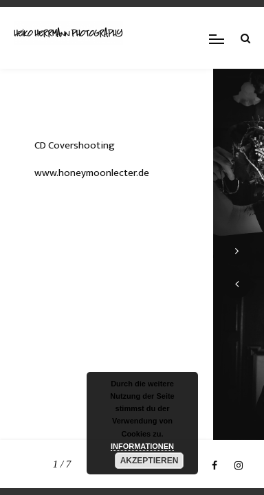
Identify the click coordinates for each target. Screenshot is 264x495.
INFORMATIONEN (142, 446)
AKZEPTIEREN (149, 460)
